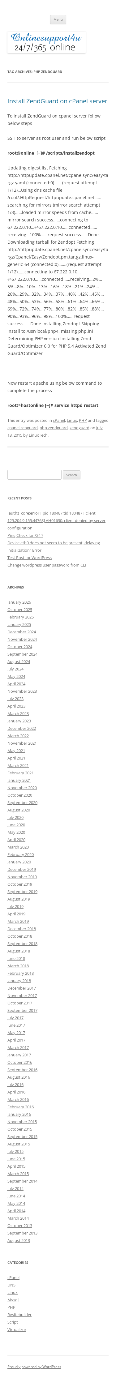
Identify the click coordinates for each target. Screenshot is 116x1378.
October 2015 (19, 1129)
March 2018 (18, 966)
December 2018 (21, 928)
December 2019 (21, 869)
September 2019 (22, 891)
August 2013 (18, 1240)
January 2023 (19, 721)
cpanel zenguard (22, 427)
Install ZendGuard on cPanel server (57, 101)
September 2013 (22, 1233)
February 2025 (20, 617)
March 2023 (18, 713)
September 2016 (22, 1069)
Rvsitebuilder (19, 1314)
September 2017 (22, 1010)
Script (12, 1322)
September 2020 (22, 802)
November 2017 (22, 995)
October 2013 (19, 1225)
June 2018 (16, 958)
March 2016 (18, 1099)
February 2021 (20, 773)
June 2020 (16, 825)
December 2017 (21, 988)
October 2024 (19, 646)
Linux (72, 420)
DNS (11, 1285)
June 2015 (16, 1159)
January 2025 (19, 624)
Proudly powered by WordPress (34, 1366)
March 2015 (18, 1173)
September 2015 (22, 1136)
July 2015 (15, 1151)
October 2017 (19, 1003)
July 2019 (15, 906)
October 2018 (19, 936)
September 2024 (22, 654)
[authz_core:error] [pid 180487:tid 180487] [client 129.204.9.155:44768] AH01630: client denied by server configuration (56, 520)
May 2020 (16, 832)
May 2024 (16, 676)
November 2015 (22, 1121)
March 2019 (18, 921)
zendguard (79, 427)
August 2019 (18, 899)
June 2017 (16, 1025)
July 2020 (15, 817)
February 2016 (20, 1107)
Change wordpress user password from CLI (46, 565)
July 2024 (15, 669)
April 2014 (16, 1210)
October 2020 (19, 795)
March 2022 (18, 735)
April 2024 (16, 684)
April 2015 (16, 1166)
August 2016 (18, 1077)
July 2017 (15, 1018)
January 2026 (19, 602)
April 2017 (16, 1040)
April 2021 (16, 758)
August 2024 (18, 661)
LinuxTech (38, 435)
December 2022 (21, 728)
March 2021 (18, 765)
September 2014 (22, 1181)
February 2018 (20, 973)
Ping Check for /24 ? (25, 535)
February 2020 (20, 854)
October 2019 (19, 884)
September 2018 (22, 943)
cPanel (59, 420)
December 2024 (21, 632)
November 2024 (22, 639)
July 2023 (15, 698)
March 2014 (18, 1218)
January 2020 (19, 862)
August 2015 (18, 1144)
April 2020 (16, 839)
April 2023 (16, 706)
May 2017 (16, 1032)
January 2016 (19, 1114)
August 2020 (18, 810)
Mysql (13, 1300)
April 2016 (16, 1092)
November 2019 (22, 876)
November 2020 (22, 787)
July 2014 (15, 1188)
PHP (83, 420)
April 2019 (16, 914)
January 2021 (19, 780)
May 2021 (16, 750)
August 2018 (18, 951)
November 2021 (22, 743)
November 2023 (22, 691)
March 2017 (18, 1047)
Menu (58, 19)
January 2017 (19, 1055)
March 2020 (18, 847)
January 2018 (19, 980)
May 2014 (16, 1203)
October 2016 (19, 1062)
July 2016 (15, 1084)
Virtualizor (16, 1329)
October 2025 (19, 609)
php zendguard (54, 427)
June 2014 (16, 1196)
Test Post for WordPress (29, 557)
